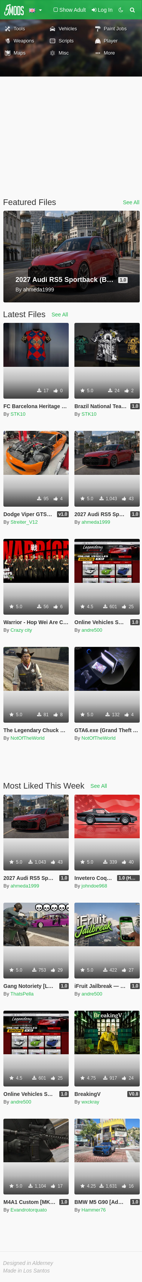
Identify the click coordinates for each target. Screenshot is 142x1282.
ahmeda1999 (96, 522)
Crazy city (21, 630)
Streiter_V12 (24, 522)
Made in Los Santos (26, 1271)
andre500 (92, 630)
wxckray (90, 1102)
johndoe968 (94, 886)
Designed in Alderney (28, 1263)
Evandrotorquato (29, 1210)
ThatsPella (22, 994)
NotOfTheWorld (28, 738)
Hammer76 (94, 1210)
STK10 (18, 414)
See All (131, 202)
